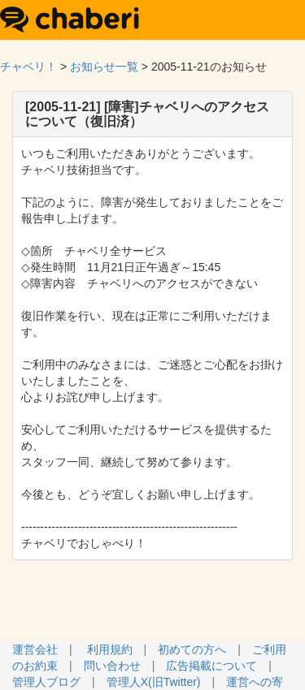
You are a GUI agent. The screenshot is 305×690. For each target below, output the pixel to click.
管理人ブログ (46, 681)
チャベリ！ (28, 66)
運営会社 (35, 649)
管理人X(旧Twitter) (154, 681)
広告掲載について (211, 665)
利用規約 (110, 649)
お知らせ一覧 (104, 66)
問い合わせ (112, 665)
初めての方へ (192, 649)
